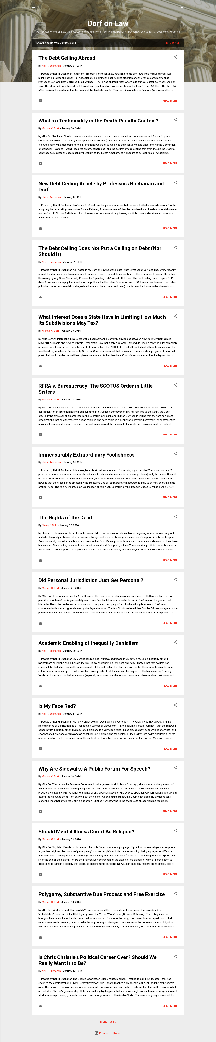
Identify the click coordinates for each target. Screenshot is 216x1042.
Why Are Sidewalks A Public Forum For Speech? (94, 769)
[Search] (182, 9)
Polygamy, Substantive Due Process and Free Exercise (101, 894)
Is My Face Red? (57, 706)
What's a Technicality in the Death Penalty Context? (98, 121)
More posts (108, 1021)
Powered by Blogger (108, 1033)
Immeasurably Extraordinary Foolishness (86, 455)
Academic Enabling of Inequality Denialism (88, 643)
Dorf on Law (108, 23)
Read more (170, 100)
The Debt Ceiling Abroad (66, 58)
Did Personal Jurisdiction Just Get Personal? (90, 580)
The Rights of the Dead (65, 517)
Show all (173, 42)
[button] (175, 57)
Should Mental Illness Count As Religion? (86, 831)
